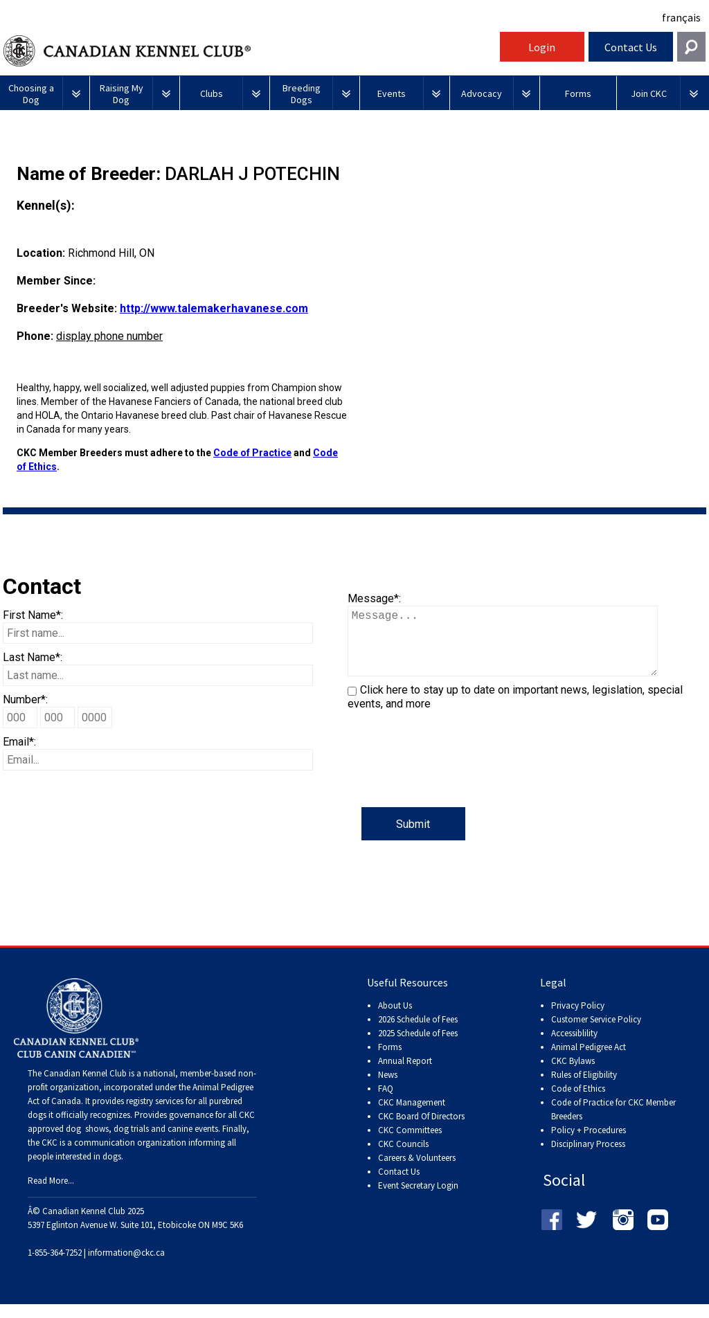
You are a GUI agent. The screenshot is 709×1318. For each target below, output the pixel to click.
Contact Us (630, 47)
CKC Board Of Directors (421, 1130)
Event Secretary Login (418, 1199)
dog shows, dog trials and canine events (142, 1142)
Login (541, 47)
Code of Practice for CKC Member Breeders (613, 1123)
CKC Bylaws (573, 1075)
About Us (395, 1019)
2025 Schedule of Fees (418, 1047)
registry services (153, 1115)
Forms (390, 1061)
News (387, 1088)
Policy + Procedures (588, 1144)
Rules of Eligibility (584, 1088)
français (681, 17)
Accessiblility (574, 1047)
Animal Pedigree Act (588, 1061)
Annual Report (405, 1075)
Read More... (51, 1194)
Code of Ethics (578, 1102)
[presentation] (453, 780)
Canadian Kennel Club (249, 51)
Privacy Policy (577, 1019)
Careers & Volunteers (417, 1171)
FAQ (385, 1102)
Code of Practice (252, 452)
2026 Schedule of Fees (418, 1033)
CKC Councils (403, 1158)
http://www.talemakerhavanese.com (214, 308)
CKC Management (411, 1116)
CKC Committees (410, 1144)
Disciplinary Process (588, 1158)
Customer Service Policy (596, 1033)
